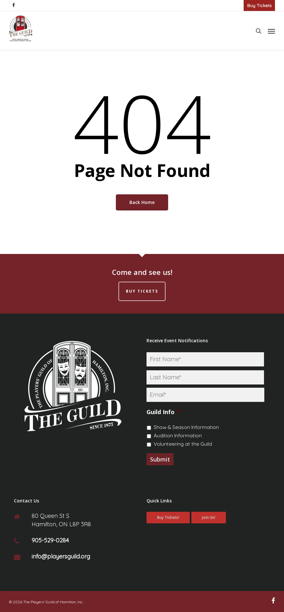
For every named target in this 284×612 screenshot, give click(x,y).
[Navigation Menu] (271, 31)
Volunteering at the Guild (183, 444)
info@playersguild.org (61, 556)
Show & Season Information (186, 427)
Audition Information (178, 435)
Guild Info (163, 412)
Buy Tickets (259, 5)
